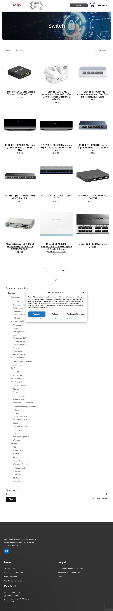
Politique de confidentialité (64, 319)
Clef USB (18, 430)
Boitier (15, 328)
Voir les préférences (75, 314)
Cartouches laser (20, 365)
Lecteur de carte (20, 416)
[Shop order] (99, 50)
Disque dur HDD (19, 338)
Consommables (17, 358)
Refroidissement (20, 354)
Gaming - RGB (19, 315)
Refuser (55, 314)
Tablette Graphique (21, 437)
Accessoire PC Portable (22, 305)
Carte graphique (20, 332)
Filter (11, 499)
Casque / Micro (19, 386)
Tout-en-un (17, 375)
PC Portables (16, 379)
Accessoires (16, 301)
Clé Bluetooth (18, 311)
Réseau (14, 443)
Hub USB (16, 318)
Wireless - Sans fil (20, 464)
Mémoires (17, 348)
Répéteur (18, 471)
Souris (15, 423)
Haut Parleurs (18, 399)
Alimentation (18, 325)
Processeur (17, 351)
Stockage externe (20, 426)
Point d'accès (20, 468)
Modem (16, 454)
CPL (14, 447)
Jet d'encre (19, 410)
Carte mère (17, 335)
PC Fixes (14, 368)
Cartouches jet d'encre (22, 362)
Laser (17, 413)
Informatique (14, 297)
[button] (84, 292)
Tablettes (15, 478)
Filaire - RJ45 (18, 450)
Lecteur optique (19, 345)
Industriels (19, 461)
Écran (15, 392)
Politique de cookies (47, 319)
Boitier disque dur (20, 308)
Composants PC (17, 321)
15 (63, 270)
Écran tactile (20, 396)
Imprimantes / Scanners (23, 403)
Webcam (16, 440)
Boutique (11, 293)
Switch (16, 457)
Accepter (37, 314)
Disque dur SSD (19, 341)
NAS (16, 433)
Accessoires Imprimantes (25, 407)
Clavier (16, 389)
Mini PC (16, 372)
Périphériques (17, 382)
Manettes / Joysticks (21, 420)
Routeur (18, 475)
